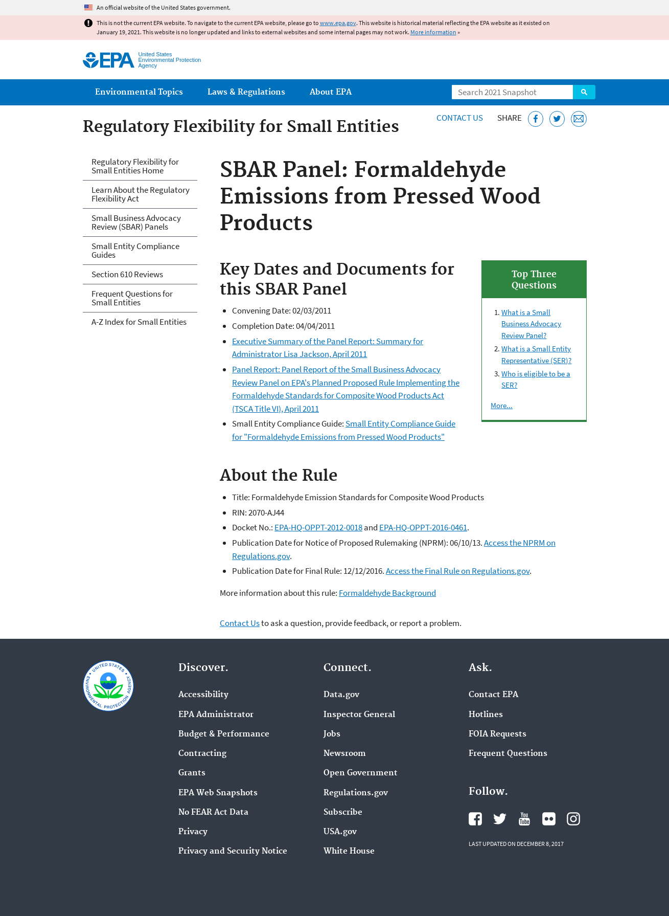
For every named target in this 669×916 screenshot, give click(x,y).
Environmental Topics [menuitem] (139, 92)
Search (584, 92)
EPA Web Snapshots (218, 793)
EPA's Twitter (499, 818)
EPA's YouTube (524, 818)
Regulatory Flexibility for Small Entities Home (135, 166)
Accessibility (203, 695)
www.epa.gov (338, 23)
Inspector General (359, 715)
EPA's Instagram (573, 818)
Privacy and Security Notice (232, 851)
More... (502, 405)
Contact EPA (493, 695)
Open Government (361, 773)
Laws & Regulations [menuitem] (246, 92)
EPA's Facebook (475, 818)
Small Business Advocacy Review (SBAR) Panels (136, 222)
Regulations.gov (356, 793)
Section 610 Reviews (127, 274)
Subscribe (343, 812)
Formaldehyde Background (387, 592)
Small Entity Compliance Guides (135, 250)
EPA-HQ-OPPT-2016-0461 (423, 527)
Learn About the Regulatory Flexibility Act (140, 194)
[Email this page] (579, 119)
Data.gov (341, 695)
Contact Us (459, 117)
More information (433, 32)
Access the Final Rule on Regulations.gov (457, 570)
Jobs (332, 734)
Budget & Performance (223, 734)
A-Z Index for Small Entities (139, 321)
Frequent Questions (508, 753)
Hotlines (486, 715)
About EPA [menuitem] (331, 92)
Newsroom (345, 753)
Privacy (192, 832)
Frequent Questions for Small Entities (132, 298)
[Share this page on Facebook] (536, 119)
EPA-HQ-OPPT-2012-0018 (318, 527)
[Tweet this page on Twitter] (557, 119)
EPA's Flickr (549, 818)
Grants (191, 773)
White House (349, 851)
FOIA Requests (497, 734)
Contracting (202, 753)
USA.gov (340, 832)
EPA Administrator (215, 715)
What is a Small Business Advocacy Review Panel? (531, 323)
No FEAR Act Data (213, 812)
